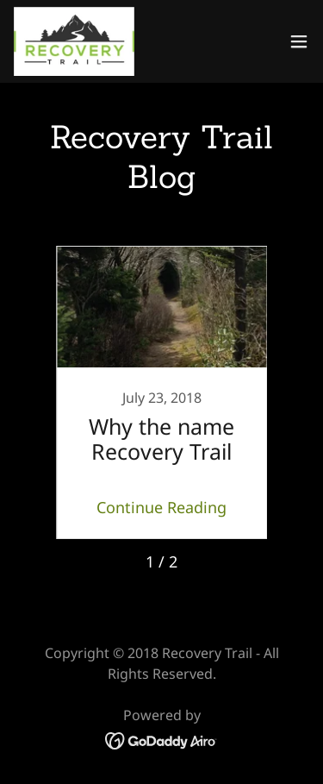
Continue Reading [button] (161, 507)
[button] (299, 41)
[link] (74, 41)
